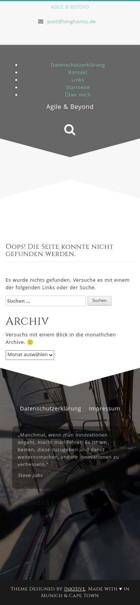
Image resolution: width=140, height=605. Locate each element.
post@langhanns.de (71, 22)
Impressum (104, 409)
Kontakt (77, 73)
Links (77, 80)
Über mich (78, 95)
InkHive (74, 589)
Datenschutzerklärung (78, 65)
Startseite (78, 88)
